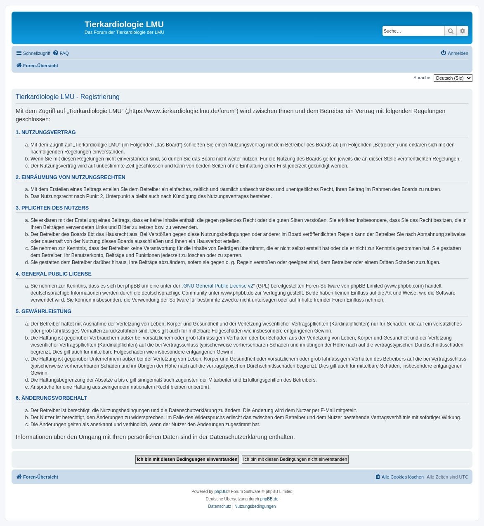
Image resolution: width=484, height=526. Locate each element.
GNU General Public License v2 (218, 286)
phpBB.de (269, 499)
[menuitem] (60, 53)
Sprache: (422, 77)
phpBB (221, 491)
